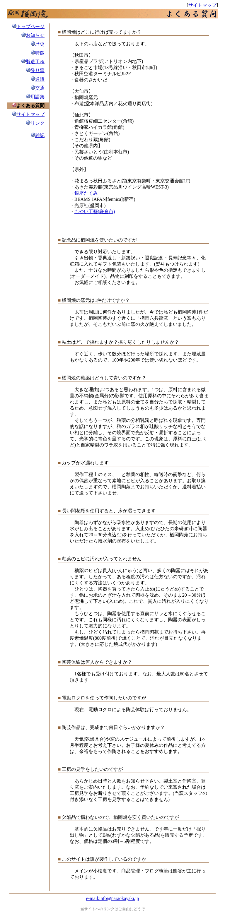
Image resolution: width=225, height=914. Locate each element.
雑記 (40, 135)
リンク (37, 123)
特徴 (40, 52)
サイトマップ (202, 5)
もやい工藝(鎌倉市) (94, 211)
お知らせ (35, 35)
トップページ (30, 26)
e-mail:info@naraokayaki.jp (112, 898)
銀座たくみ (86, 193)
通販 (40, 79)
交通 (40, 87)
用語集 (37, 96)
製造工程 (35, 61)
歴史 (40, 44)
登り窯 (37, 70)
